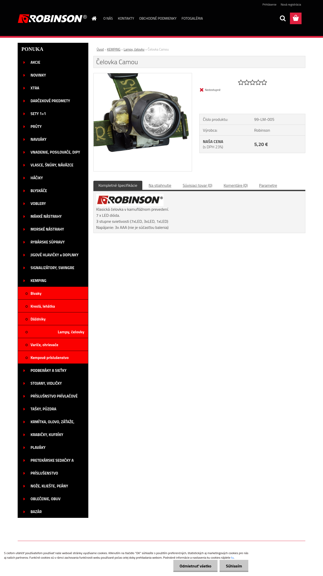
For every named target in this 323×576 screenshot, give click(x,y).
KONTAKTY (126, 18)
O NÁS (108, 18)
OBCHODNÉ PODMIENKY (158, 18)
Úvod (100, 49)
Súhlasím (234, 566)
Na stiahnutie (160, 185)
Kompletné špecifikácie (117, 185)
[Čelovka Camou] (143, 75)
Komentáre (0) (236, 185)
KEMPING (113, 49)
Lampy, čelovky (134, 49)
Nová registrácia (291, 4)
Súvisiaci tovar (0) (197, 185)
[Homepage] (94, 18)
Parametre (268, 185)
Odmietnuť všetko (195, 566)
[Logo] (52, 18)
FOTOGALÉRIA (192, 18)
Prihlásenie (269, 4)
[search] (282, 18)
